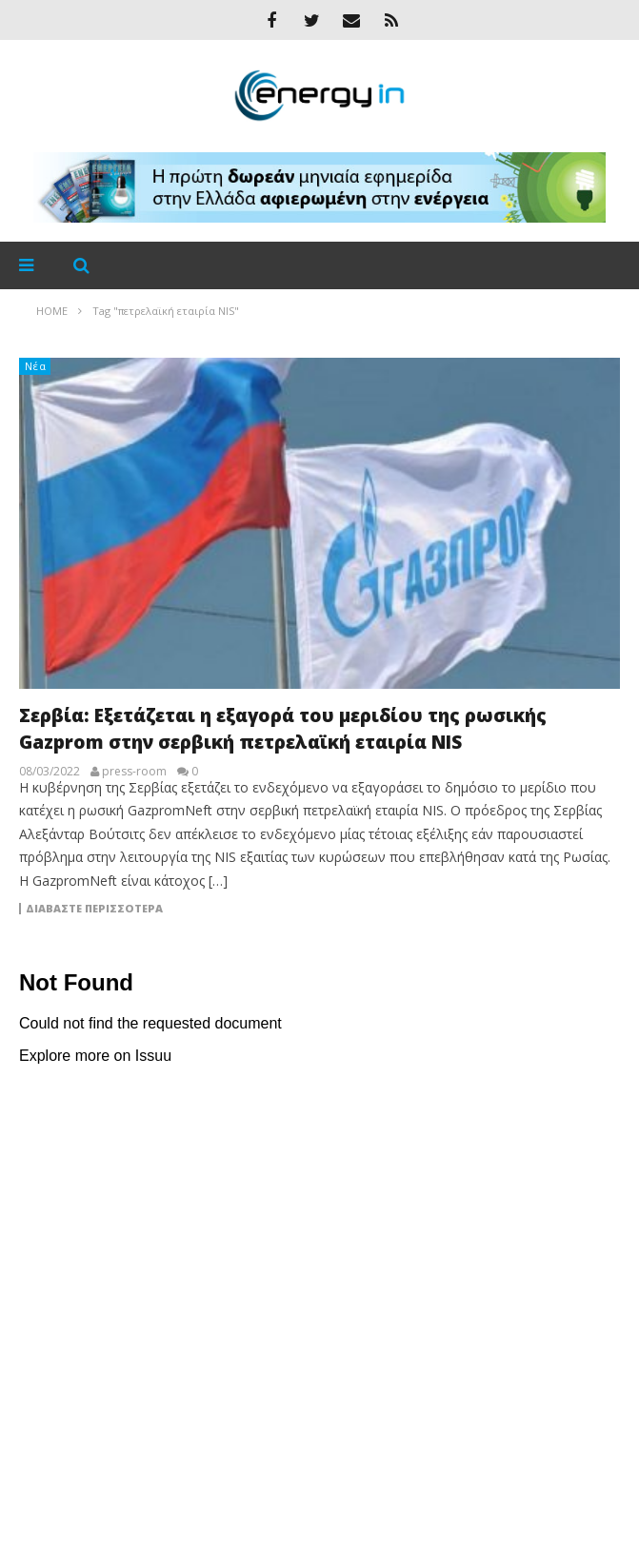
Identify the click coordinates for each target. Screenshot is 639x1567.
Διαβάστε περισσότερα (94, 908)
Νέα (36, 366)
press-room (134, 771)
